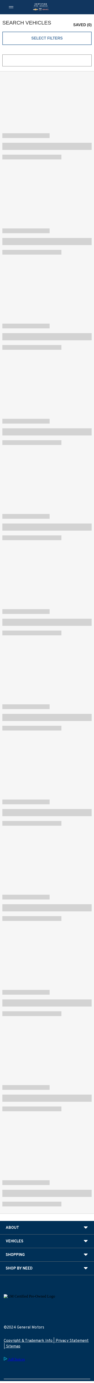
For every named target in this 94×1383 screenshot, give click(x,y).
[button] (80, 23)
